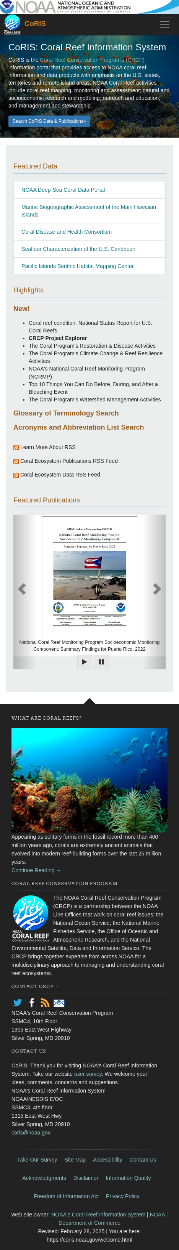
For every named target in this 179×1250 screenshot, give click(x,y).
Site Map (75, 1160)
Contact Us (143, 1160)
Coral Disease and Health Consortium (66, 232)
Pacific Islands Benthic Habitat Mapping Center (77, 266)
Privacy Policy (123, 1196)
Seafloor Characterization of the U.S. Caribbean (78, 249)
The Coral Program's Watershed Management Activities (95, 399)
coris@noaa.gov (30, 1133)
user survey (88, 1074)
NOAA (157, 1214)
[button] (154, 592)
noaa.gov (89, 7)
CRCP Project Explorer (58, 338)
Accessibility (107, 1160)
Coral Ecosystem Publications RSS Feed (69, 461)
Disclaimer (86, 1178)
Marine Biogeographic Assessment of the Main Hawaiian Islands (88, 211)
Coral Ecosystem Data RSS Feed (60, 475)
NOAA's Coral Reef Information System (98, 1214)
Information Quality (128, 1178)
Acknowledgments (44, 1178)
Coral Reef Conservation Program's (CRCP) (92, 60)
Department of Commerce (89, 1223)
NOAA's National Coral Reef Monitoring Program (87, 369)
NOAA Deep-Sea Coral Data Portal (63, 190)
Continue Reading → (36, 870)
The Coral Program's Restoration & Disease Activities (92, 346)
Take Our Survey (37, 1160)
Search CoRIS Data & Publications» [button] (49, 121)
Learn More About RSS (47, 447)
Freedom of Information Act (66, 1196)
